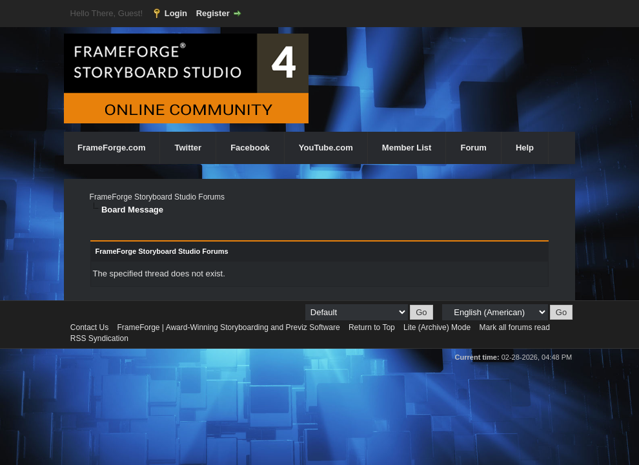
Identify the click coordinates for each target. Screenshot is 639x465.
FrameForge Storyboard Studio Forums (157, 197)
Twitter (187, 147)
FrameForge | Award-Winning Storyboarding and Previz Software (228, 327)
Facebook (250, 147)
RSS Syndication (99, 338)
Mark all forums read (514, 327)
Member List (407, 147)
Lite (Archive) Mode (437, 327)
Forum (473, 147)
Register (213, 13)
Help (525, 147)
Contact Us (89, 327)
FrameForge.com (111, 147)
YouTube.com (326, 147)
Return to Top (372, 327)
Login (176, 13)
